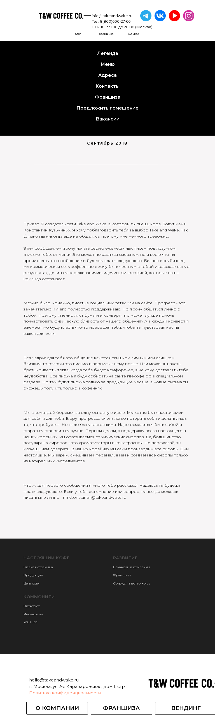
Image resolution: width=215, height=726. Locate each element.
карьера (133, 34)
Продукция (33, 575)
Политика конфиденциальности (65, 692)
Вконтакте (32, 606)
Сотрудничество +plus (131, 583)
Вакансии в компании (131, 567)
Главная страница (38, 567)
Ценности (31, 583)
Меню (108, 64)
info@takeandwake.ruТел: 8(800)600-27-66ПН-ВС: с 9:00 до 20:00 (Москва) (122, 21)
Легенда (107, 53)
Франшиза (106, 34)
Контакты (107, 86)
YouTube (31, 622)
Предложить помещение (107, 108)
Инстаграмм (33, 614)
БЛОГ (78, 34)
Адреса (107, 75)
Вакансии (108, 119)
